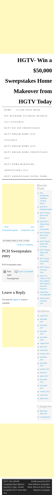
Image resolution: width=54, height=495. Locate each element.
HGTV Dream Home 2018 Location (45, 235)
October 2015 (44, 369)
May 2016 (43, 347)
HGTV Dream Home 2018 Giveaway (45, 244)
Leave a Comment (25, 271)
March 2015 (44, 376)
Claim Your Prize (28, 110)
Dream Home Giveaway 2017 (44, 300)
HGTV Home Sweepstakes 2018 (44, 261)
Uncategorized (45, 417)
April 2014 (43, 395)
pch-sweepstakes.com (28, 230)
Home (8, 110)
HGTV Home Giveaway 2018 (44, 269)
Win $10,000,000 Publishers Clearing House (44, 198)
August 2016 (44, 343)
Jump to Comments (24, 245)
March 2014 (44, 398)
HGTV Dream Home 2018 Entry (45, 252)
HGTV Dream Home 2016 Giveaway (20, 137)
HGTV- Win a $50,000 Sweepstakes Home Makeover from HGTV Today (28, 81)
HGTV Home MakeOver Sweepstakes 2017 (19, 167)
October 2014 (44, 392)
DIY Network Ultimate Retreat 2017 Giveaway (26, 119)
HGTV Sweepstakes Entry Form (25, 176)
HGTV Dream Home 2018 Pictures (45, 215)
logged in (16, 299)
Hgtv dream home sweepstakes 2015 (26, 155)
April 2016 (43, 350)
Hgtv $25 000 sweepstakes (22, 128)
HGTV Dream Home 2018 (20, 146)
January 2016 (44, 354)
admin (8, 240)
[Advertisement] (27, 27)
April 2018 (43, 316)
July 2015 (43, 373)
